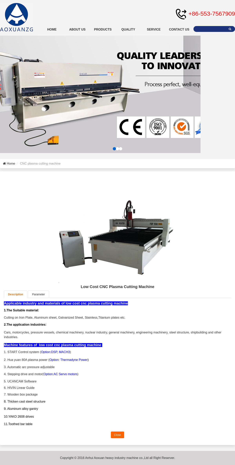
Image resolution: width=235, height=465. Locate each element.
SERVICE (154, 29)
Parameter (38, 294)
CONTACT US (179, 29)
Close (117, 434)
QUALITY (128, 29)
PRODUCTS (103, 29)
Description (15, 294)
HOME (52, 29)
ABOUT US (77, 29)
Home (10, 163)
